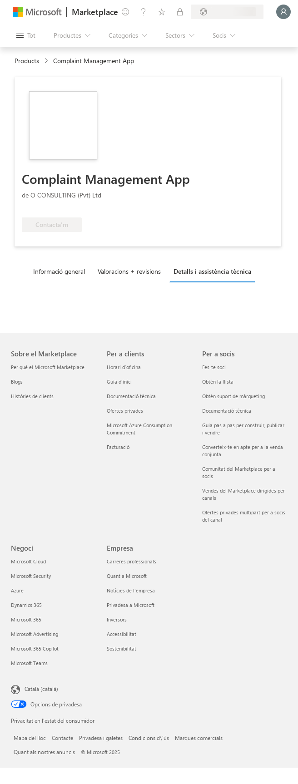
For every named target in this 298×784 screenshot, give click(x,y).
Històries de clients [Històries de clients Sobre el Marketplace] (32, 396)
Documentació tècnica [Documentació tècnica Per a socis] (226, 410)
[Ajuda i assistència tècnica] (143, 12)
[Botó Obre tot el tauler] (26, 35)
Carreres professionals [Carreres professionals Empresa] (131, 561)
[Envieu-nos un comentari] (125, 12)
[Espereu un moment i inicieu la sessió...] (283, 12)
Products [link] (27, 60)
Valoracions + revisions (129, 271)
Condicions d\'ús (149, 737)
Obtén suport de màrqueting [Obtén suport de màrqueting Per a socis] (233, 396)
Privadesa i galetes (101, 737)
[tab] (61, 271)
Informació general (59, 271)
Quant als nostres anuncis (44, 751)
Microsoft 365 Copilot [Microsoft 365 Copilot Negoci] (35, 648)
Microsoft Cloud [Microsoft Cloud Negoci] (28, 561)
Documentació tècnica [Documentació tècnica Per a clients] (131, 396)
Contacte (62, 737)
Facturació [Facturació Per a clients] (118, 447)
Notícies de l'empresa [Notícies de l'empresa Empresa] (131, 590)
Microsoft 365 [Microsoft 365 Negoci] (26, 619)
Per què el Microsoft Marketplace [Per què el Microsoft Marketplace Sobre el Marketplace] (47, 367)
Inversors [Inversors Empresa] (117, 619)
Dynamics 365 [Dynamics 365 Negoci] (26, 605)
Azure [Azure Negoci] (17, 590)
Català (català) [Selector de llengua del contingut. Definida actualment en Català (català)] (41, 688)
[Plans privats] (180, 12)
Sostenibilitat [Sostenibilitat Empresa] (121, 648)
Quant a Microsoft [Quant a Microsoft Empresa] (127, 575)
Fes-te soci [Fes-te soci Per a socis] (214, 367)
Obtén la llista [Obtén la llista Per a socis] (217, 381)
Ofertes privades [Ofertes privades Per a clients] (125, 410)
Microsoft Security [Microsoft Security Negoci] (31, 575)
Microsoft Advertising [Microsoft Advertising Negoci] (34, 634)
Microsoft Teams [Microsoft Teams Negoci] (29, 663)
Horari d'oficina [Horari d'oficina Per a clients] (124, 367)
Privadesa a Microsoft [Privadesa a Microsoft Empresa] (130, 605)
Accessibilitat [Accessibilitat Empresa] (121, 634)
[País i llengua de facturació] (227, 12)
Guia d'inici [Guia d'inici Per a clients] (119, 381)
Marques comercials (199, 737)
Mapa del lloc (30, 737)
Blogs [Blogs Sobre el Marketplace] (17, 381)
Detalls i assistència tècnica (212, 271)
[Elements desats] (161, 12)
